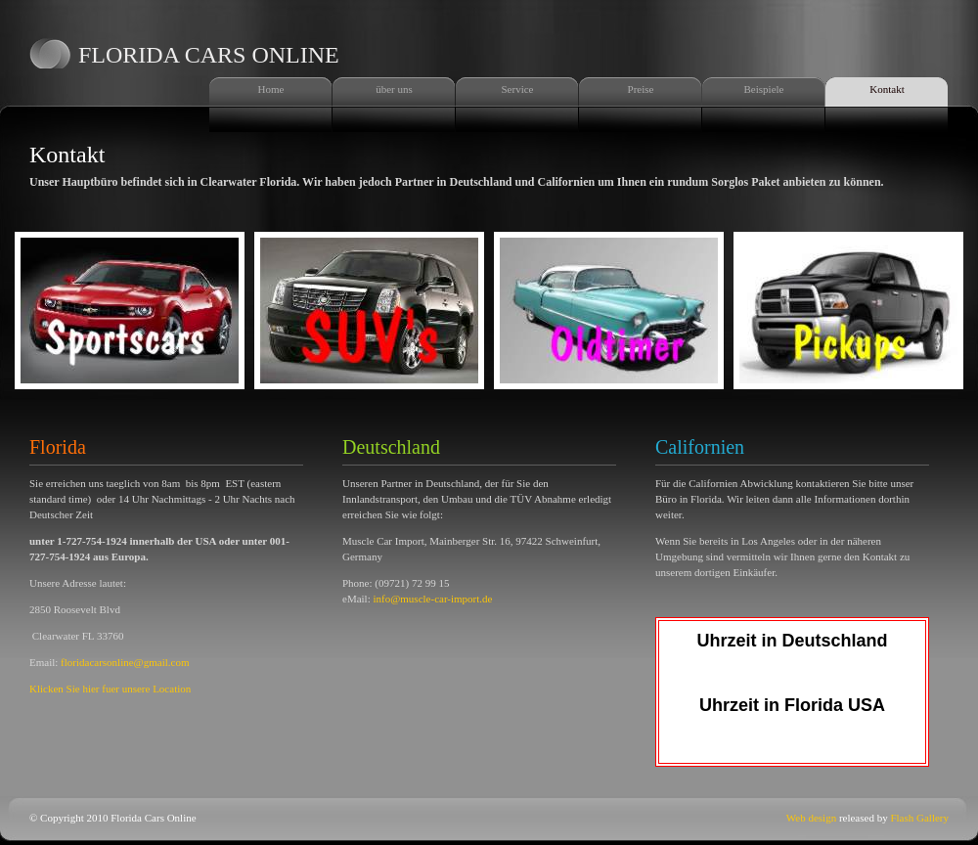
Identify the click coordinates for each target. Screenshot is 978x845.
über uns (394, 89)
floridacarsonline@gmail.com (125, 662)
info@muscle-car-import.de (432, 598)
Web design (811, 817)
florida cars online (208, 54)
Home (271, 89)
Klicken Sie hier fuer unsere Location (110, 688)
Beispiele (764, 89)
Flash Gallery (919, 817)
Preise (641, 89)
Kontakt (886, 89)
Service (518, 89)
